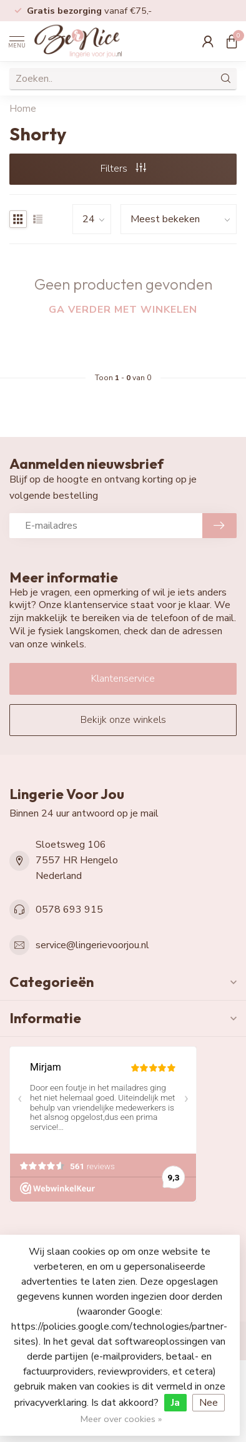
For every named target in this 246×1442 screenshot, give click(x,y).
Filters (123, 168)
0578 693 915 (69, 909)
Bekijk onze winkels (123, 720)
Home (22, 108)
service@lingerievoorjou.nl (92, 945)
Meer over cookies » (121, 1419)
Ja (175, 1403)
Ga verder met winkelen (123, 309)
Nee (208, 1403)
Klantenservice (123, 678)
